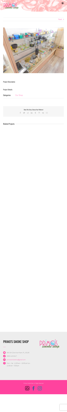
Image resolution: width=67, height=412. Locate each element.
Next (60, 19)
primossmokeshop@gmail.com (16, 359)
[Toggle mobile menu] (63, 3)
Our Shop (19, 95)
